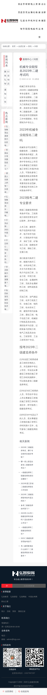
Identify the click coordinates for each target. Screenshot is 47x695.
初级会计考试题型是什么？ (6, 159)
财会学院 (29, 16)
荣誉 (14, 611)
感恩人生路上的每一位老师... (6, 182)
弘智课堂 (13, 597)
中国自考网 (32, 597)
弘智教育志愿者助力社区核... (6, 136)
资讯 (30, 46)
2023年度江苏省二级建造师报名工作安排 (27, 486)
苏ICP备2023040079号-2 (23, 686)
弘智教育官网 (33, 682)
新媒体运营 (39, 20)
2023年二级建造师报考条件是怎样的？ (27, 497)
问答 (36, 46)
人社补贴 (34, 16)
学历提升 (24, 16)
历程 (8, 611)
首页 (19, 8)
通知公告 (5, 96)
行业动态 (8, 78)
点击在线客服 (29, 586)
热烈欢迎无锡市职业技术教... (6, 299)
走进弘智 (21, 16)
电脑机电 (32, 16)
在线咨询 (23, 691)
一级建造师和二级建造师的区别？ (27, 530)
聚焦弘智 (5, 78)
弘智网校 (22, 597)
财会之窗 (4, 601)
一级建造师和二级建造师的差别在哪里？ (27, 475)
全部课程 (8, 691)
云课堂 (45, 12)
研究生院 (26, 16)
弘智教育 (4, 597)
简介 (3, 611)
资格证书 (37, 16)
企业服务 (42, 16)
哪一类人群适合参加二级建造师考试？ (27, 464)
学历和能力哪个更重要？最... (6, 276)
